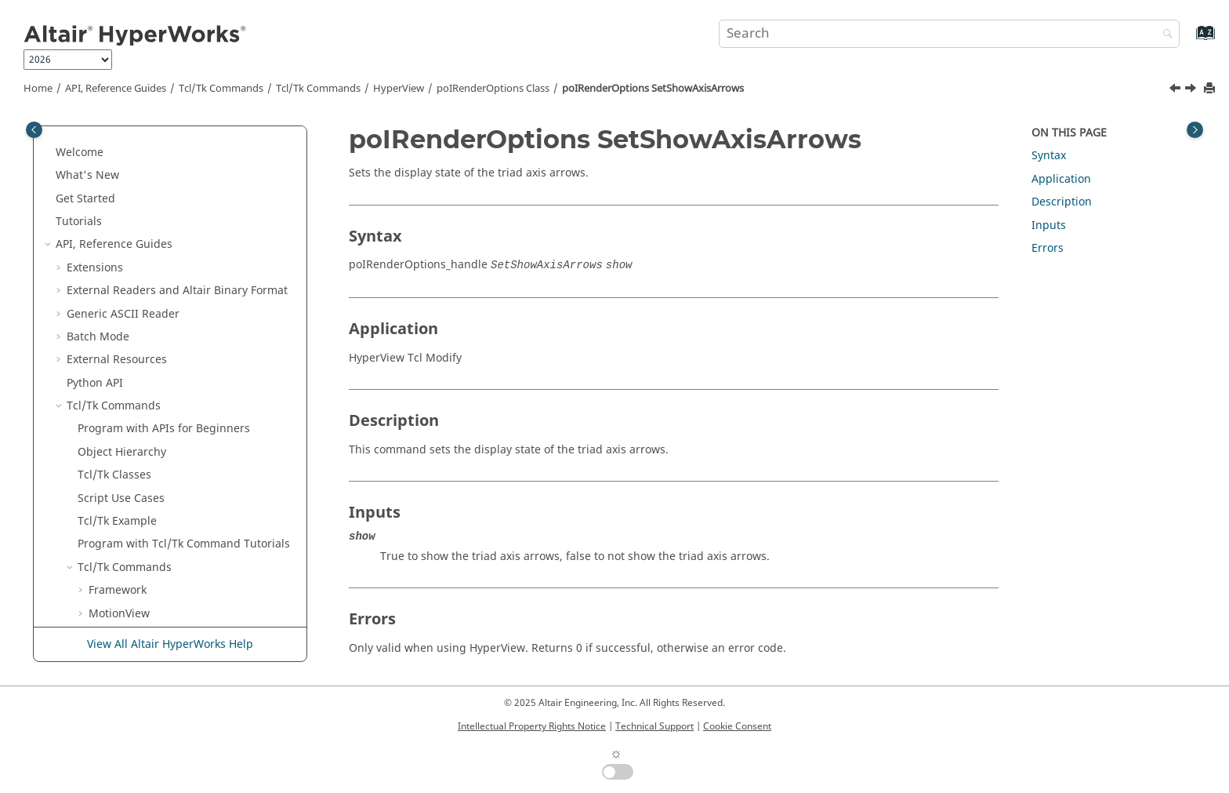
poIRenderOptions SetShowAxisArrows (653, 89)
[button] (104, 149)
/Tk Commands (318, 89)
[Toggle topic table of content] (1195, 130)
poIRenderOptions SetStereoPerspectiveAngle (181, 472)
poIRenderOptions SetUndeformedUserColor (178, 625)
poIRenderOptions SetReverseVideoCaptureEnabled (197, 233)
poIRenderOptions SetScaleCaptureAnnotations (185, 272)
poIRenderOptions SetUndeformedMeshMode (181, 549)
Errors (1047, 248)
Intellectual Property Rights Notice (532, 726)
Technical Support (654, 726)
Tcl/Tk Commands (221, 89)
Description (1061, 202)
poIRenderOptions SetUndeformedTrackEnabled (188, 587)
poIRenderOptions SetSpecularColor (159, 371)
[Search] (1164, 35)
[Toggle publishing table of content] (34, 130)
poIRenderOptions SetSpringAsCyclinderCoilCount (193, 410)
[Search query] (949, 34)
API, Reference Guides (115, 89)
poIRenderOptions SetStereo (186, 440)
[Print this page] (1211, 89)
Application (1061, 179)
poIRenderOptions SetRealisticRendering (169, 156)
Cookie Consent (737, 726)
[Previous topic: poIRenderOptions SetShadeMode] (1176, 90)
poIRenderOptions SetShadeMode (200, 302)
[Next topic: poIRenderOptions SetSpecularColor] (1192, 90)
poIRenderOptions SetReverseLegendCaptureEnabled (202, 195)
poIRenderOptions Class (493, 89)
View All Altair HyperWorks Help (170, 644)
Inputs (1048, 225)
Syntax (1048, 155)
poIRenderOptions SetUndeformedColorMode (181, 510)
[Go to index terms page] (1188, 40)
